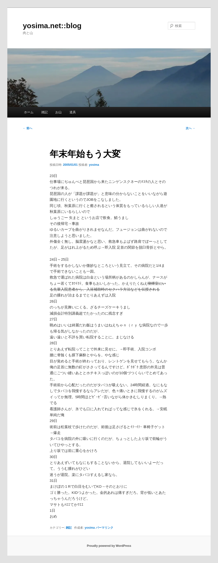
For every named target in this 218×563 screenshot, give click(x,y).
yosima (94, 164)
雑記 (44, 112)
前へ (27, 128)
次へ (190, 128)
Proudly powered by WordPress (109, 546)
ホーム (29, 112)
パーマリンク (104, 527)
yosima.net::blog (52, 26)
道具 (72, 112)
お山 (58, 112)
